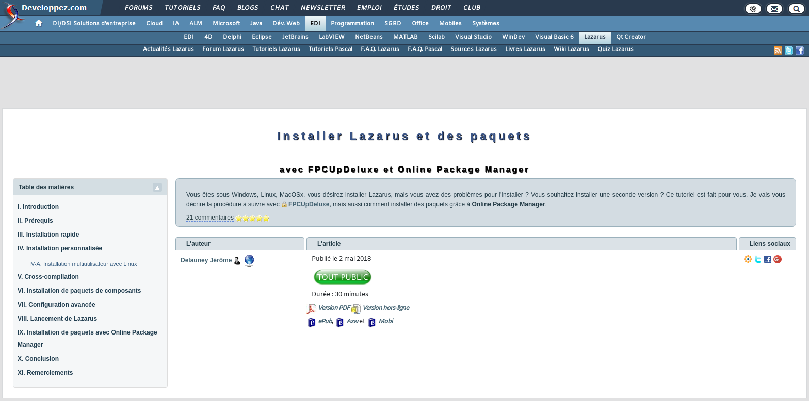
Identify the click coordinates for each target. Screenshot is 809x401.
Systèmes (485, 23)
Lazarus (595, 37)
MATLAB (405, 37)
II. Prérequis (35, 220)
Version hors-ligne (385, 308)
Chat (279, 8)
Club (471, 8)
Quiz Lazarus (615, 49)
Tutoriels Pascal (330, 49)
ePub (325, 322)
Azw (352, 322)
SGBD (392, 23)
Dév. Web (286, 23)
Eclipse (262, 37)
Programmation (352, 23)
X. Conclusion (38, 358)
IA (176, 23)
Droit (440, 8)
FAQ (218, 8)
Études (405, 8)
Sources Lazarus (473, 49)
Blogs (247, 8)
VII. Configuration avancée (56, 304)
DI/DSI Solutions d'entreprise (94, 23)
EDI (315, 23)
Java (256, 23)
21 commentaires (210, 217)
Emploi (368, 8)
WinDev (513, 37)
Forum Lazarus (223, 49)
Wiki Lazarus (571, 49)
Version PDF (333, 308)
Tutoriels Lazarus (276, 49)
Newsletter (322, 8)
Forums (138, 8)
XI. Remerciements (45, 372)
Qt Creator (631, 37)
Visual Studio (473, 37)
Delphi (232, 37)
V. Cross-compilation (48, 276)
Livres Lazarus (525, 49)
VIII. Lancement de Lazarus (57, 318)
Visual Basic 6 (554, 37)
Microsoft (226, 23)
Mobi (385, 322)
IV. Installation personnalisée (60, 248)
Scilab (436, 37)
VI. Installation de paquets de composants (79, 290)
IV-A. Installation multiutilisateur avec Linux (83, 264)
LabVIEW (332, 37)
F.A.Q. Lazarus (380, 49)
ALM (195, 23)
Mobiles (450, 23)
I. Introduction (38, 206)
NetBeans (369, 37)
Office (420, 23)
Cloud (154, 23)
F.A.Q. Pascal (425, 49)
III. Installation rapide (48, 234)
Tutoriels (182, 8)
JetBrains (295, 37)
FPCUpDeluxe (305, 204)
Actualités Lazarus (168, 49)
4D (208, 37)
